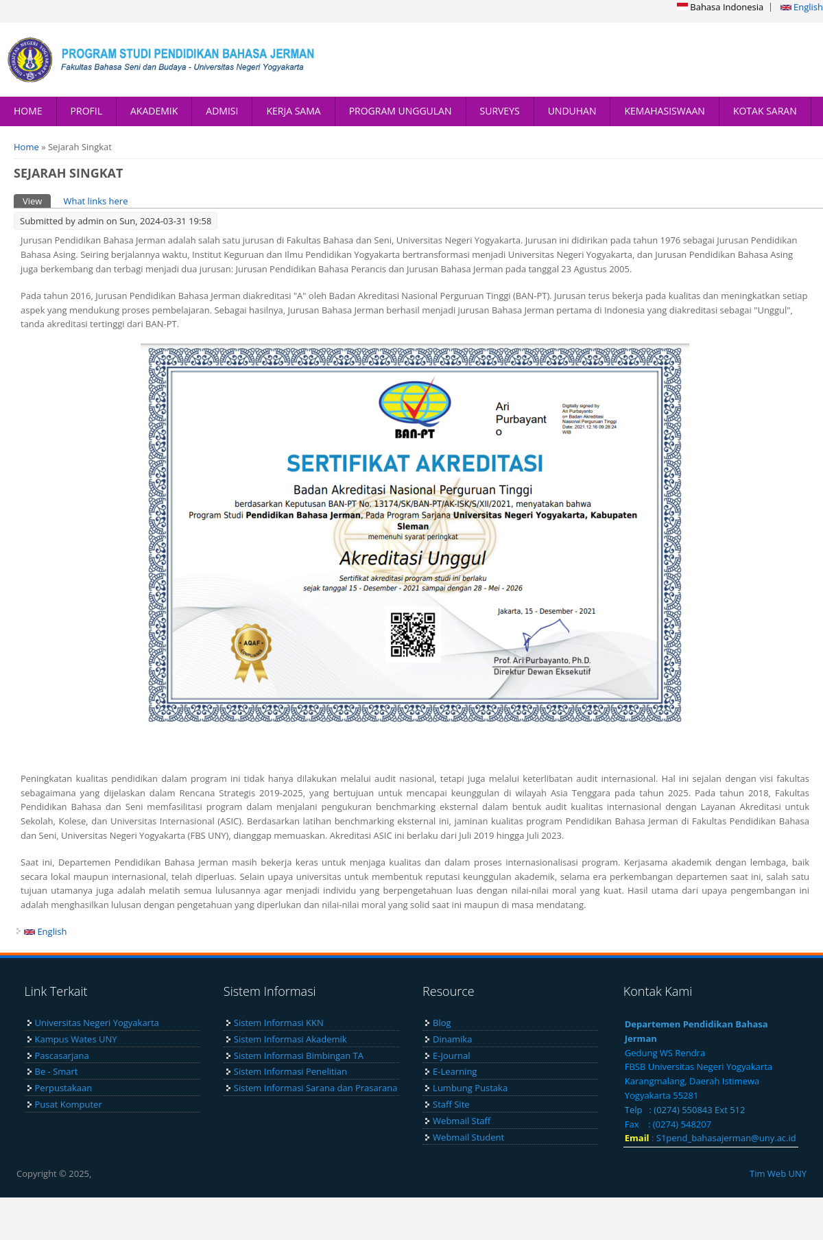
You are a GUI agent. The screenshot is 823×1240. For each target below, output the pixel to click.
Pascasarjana (62, 1055)
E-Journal (451, 1055)
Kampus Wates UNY (76, 1039)
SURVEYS (500, 110)
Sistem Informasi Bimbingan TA (298, 1055)
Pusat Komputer (68, 1104)
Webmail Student (468, 1137)
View (37, 200)
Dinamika (452, 1039)
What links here (95, 201)
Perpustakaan (64, 1088)
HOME (28, 110)
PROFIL (86, 110)
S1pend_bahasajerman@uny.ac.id (726, 1138)
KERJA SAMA (293, 110)
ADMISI (222, 110)
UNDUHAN (572, 110)
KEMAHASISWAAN (664, 110)
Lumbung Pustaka (470, 1088)
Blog (442, 1022)
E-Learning (455, 1071)
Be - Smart (56, 1071)
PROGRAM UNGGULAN (400, 110)
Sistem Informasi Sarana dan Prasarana (316, 1088)
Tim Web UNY (778, 1173)
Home (26, 147)
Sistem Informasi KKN (279, 1022)
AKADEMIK (154, 110)
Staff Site (451, 1104)
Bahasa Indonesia (720, 7)
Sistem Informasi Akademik (290, 1039)
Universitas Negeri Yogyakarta (97, 1022)
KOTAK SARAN (765, 110)
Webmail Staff (461, 1120)
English (801, 7)
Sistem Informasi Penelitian (290, 1071)
